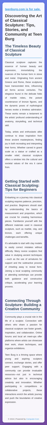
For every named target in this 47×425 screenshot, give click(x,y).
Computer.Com (32, 419)
